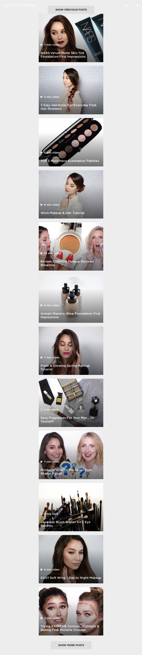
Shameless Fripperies (20, 5)
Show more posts (71, 645)
